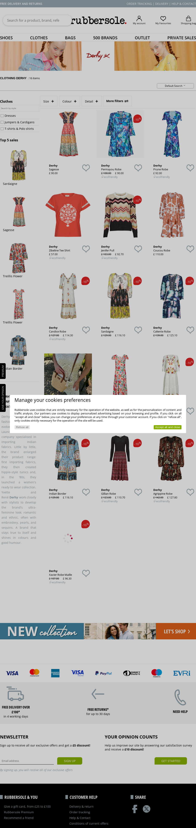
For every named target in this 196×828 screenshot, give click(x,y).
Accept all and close (167, 427)
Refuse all (22, 427)
